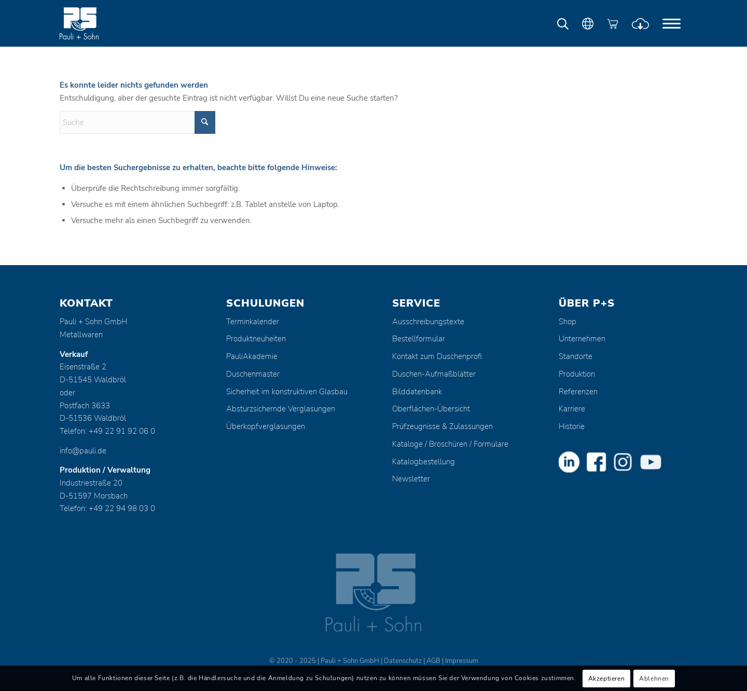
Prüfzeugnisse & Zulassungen (442, 426)
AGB (433, 661)
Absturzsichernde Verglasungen (280, 409)
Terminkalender (252, 321)
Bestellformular (418, 339)
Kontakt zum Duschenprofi (437, 356)
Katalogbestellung (423, 462)
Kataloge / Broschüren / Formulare (450, 444)
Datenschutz (403, 661)
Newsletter (411, 479)
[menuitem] (671, 23)
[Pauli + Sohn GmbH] (98, 23)
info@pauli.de (83, 451)
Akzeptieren (606, 678)
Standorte (575, 356)
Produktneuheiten (256, 339)
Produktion (577, 374)
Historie (572, 426)
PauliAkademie (252, 356)
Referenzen (578, 391)
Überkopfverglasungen (265, 426)
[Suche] (137, 122)
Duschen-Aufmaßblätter (434, 374)
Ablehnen (654, 678)
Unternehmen (582, 339)
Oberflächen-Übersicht (431, 409)
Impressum (461, 661)
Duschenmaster (253, 374)
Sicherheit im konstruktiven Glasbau (287, 391)
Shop (567, 321)
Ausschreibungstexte (428, 321)
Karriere (572, 409)
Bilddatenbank (417, 391)
